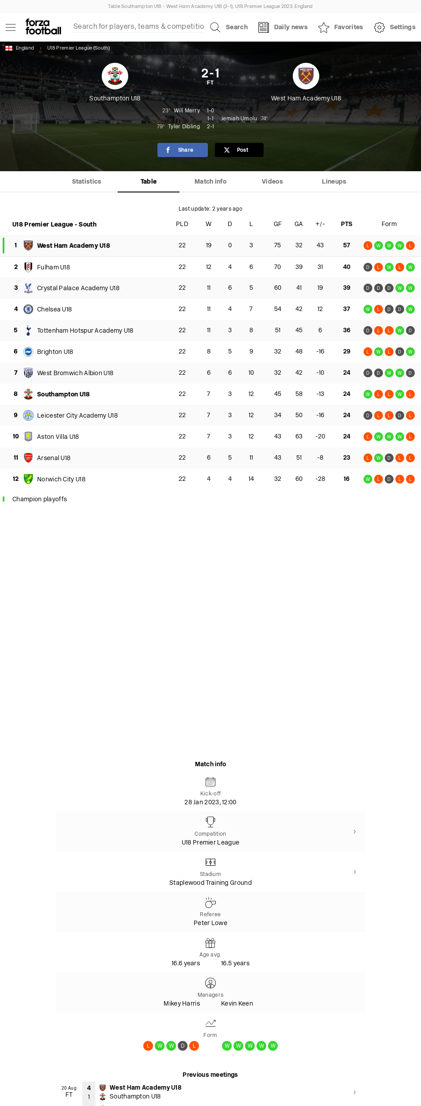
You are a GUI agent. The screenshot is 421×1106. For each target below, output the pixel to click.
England (19, 48)
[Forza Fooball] (43, 27)
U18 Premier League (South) (78, 48)
